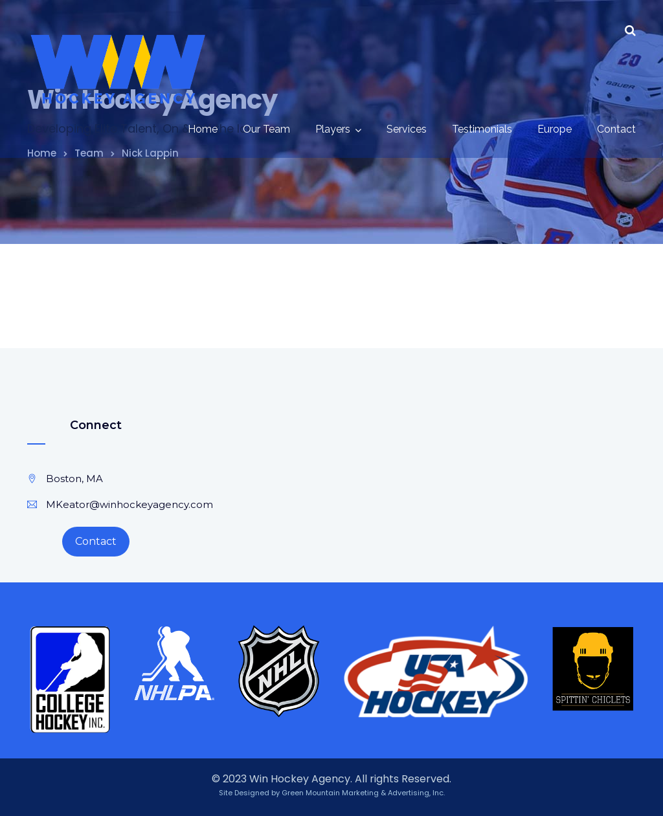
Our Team (266, 129)
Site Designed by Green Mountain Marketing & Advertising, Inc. (332, 793)
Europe (554, 129)
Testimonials (482, 129)
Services (407, 129)
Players (332, 129)
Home (203, 129)
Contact (616, 129)
